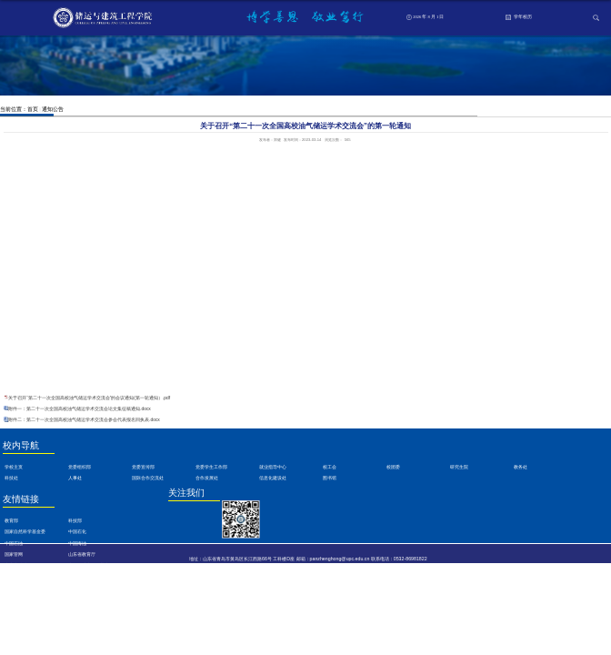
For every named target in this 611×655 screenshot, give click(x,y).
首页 (32, 109)
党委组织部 (79, 467)
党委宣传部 (143, 467)
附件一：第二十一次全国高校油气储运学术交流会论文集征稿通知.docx (79, 409)
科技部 (75, 521)
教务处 (520, 467)
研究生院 (459, 467)
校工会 (329, 467)
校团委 (393, 467)
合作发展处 (206, 478)
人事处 (75, 478)
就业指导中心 (272, 467)
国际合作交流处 (148, 478)
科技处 (11, 478)
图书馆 (329, 478)
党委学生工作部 (211, 467)
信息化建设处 (272, 478)
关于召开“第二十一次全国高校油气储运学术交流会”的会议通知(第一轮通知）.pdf (89, 398)
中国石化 (77, 531)
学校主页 (14, 467)
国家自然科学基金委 (25, 531)
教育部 (11, 521)
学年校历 (518, 17)
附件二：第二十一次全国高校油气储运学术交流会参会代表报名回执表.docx (84, 420)
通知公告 (53, 109)
